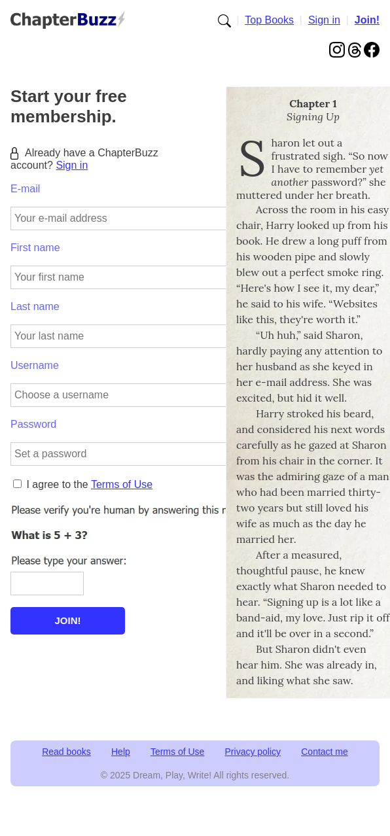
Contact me (324, 751)
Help (120, 751)
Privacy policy (253, 751)
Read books (66, 751)
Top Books (269, 20)
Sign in (324, 20)
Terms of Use (121, 484)
